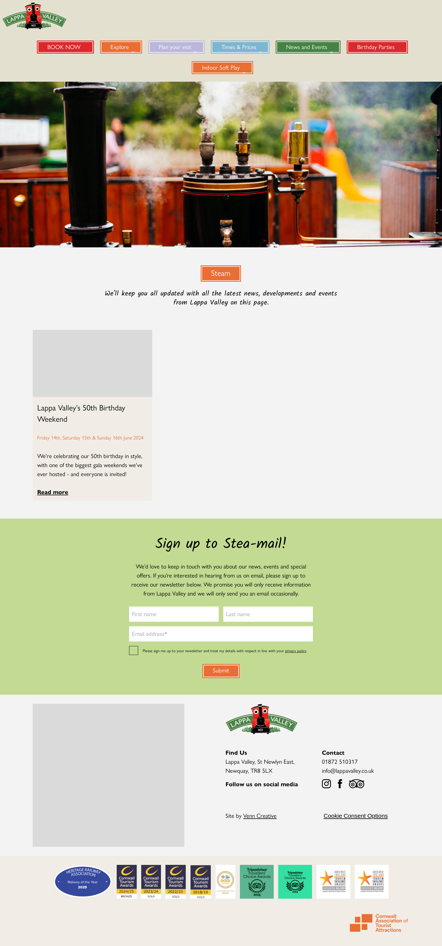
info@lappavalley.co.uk (348, 770)
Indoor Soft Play (221, 67)
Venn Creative (260, 815)
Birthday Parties (376, 46)
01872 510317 (340, 761)
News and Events (306, 46)
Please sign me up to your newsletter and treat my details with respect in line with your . (225, 650)
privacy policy (295, 650)
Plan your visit (175, 46)
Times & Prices (238, 46)
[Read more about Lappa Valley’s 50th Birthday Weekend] (92, 412)
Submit (221, 670)
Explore (120, 46)
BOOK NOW (64, 46)
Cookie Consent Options (356, 815)
